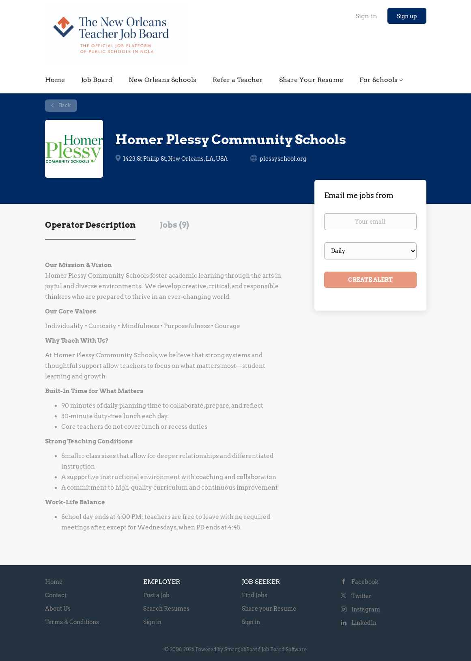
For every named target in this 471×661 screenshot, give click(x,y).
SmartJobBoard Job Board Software (265, 649)
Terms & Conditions (72, 622)
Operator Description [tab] (90, 225)
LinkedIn (363, 623)
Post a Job (156, 595)
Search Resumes (166, 608)
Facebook (365, 582)
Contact (56, 595)
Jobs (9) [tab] (174, 225)
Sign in (366, 16)
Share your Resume (269, 608)
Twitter (361, 596)
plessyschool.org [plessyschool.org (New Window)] (283, 159)
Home (53, 582)
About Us (58, 608)
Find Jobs (254, 595)
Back (64, 105)
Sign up (407, 16)
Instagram (365, 609)
